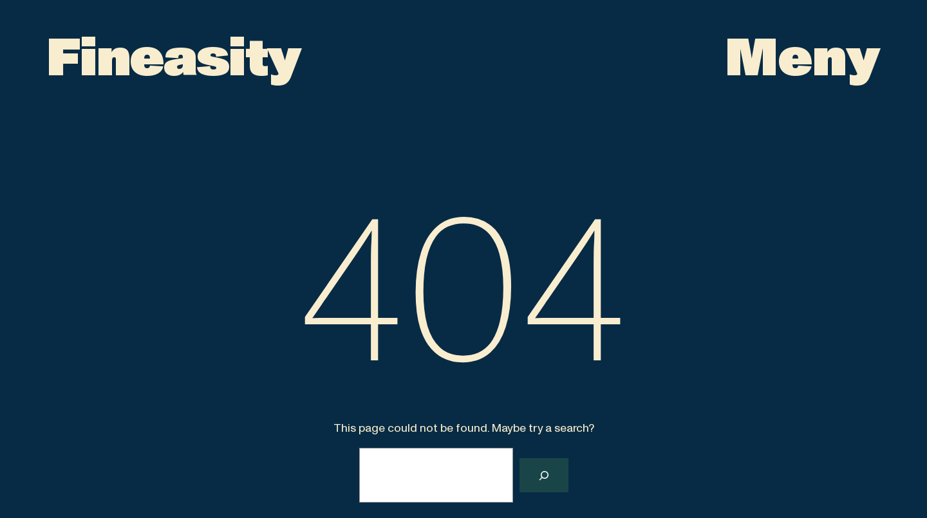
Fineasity (173, 59)
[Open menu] (803, 59)
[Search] (544, 475)
